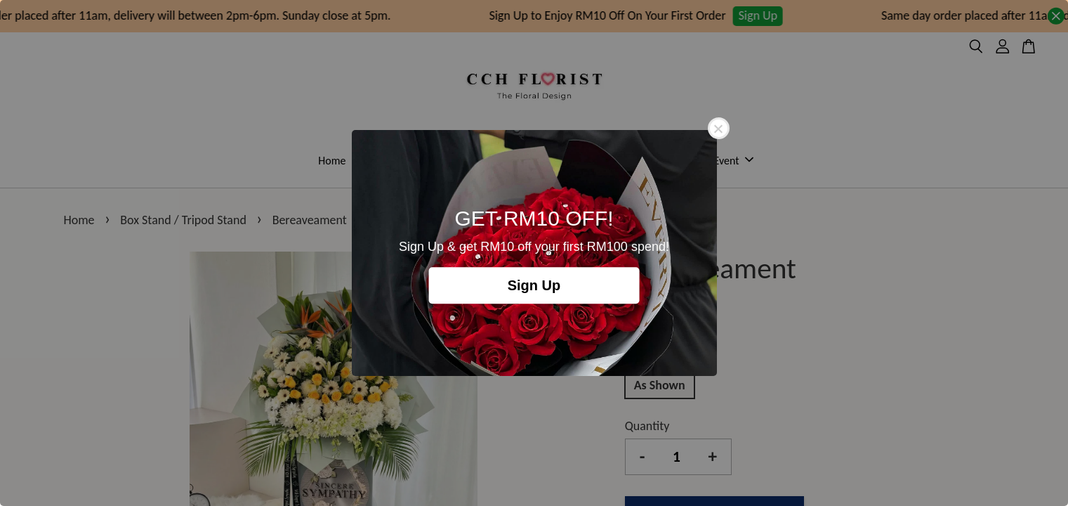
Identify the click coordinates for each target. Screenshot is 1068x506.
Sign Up (534, 285)
